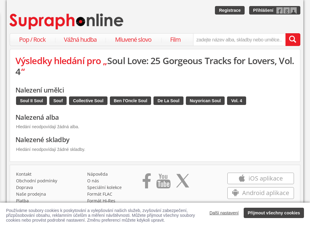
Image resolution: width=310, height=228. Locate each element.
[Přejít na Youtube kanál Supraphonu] (163, 183)
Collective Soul (88, 100)
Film (175, 39)
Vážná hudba (80, 39)
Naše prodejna (31, 194)
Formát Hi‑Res (101, 201)
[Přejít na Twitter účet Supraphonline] (182, 183)
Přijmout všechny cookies (274, 212)
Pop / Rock (32, 39)
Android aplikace (260, 193)
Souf (58, 100)
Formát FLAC (99, 194)
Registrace (230, 10)
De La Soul (168, 100)
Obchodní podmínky (36, 181)
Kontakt (23, 174)
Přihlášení (263, 10)
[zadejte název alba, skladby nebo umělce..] (239, 39)
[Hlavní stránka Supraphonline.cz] (67, 21)
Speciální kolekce (104, 187)
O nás (93, 181)
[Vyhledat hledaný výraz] (292, 39)
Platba (22, 201)
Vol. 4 (236, 100)
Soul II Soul (31, 100)
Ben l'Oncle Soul (130, 100)
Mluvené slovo (133, 39)
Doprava (24, 187)
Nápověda (97, 174)
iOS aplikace (260, 178)
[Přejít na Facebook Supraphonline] (146, 183)
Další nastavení (224, 212)
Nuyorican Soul (205, 100)
